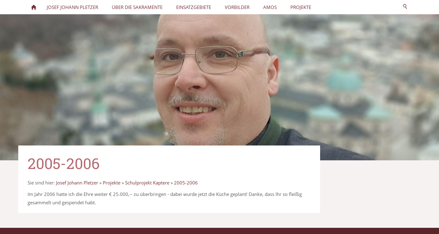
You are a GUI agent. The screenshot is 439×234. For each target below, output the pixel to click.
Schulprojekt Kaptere (147, 183)
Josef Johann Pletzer (77, 183)
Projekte (111, 183)
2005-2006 (186, 183)
